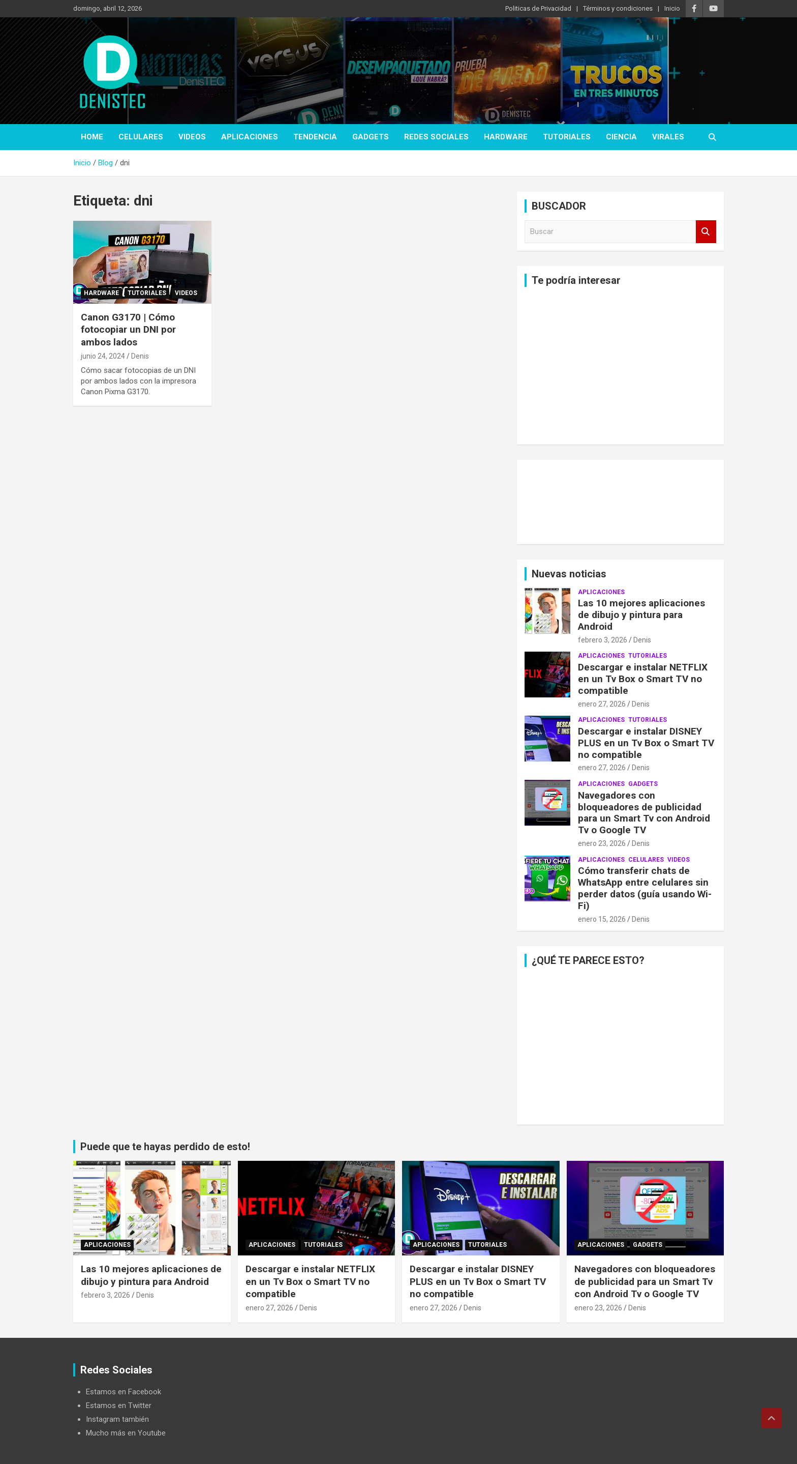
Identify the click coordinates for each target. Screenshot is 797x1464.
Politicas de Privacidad (538, 8)
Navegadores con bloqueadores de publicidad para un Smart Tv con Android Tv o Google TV (644, 812)
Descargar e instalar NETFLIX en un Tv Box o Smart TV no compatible (643, 678)
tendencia (315, 136)
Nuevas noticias (569, 574)
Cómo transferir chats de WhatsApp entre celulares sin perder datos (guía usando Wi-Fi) (645, 888)
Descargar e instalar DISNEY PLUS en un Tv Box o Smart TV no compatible (646, 742)
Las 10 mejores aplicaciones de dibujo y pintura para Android (641, 614)
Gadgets (370, 136)
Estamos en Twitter (118, 1405)
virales (668, 136)
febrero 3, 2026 (602, 640)
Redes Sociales (436, 136)
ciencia (621, 136)
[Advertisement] (620, 366)
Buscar (706, 231)
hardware (506, 136)
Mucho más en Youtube (126, 1433)
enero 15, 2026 (602, 919)
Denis (140, 356)
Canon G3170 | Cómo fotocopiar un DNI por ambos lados (128, 329)
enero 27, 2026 (602, 704)
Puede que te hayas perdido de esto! (165, 1146)
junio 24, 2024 (103, 356)
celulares (140, 136)
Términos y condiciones (618, 8)
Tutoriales (567, 136)
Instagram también (117, 1419)
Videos (192, 136)
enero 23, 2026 (602, 843)
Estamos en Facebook (123, 1391)
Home (92, 136)
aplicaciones (249, 136)
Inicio (672, 8)
